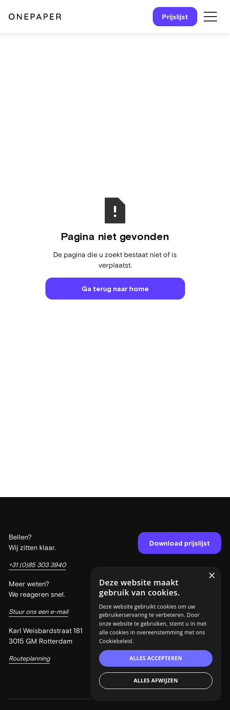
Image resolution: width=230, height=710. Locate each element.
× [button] (211, 576)
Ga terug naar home (115, 288)
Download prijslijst (179, 543)
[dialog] (155, 634)
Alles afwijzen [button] (156, 680)
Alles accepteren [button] (156, 658)
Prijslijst (175, 17)
